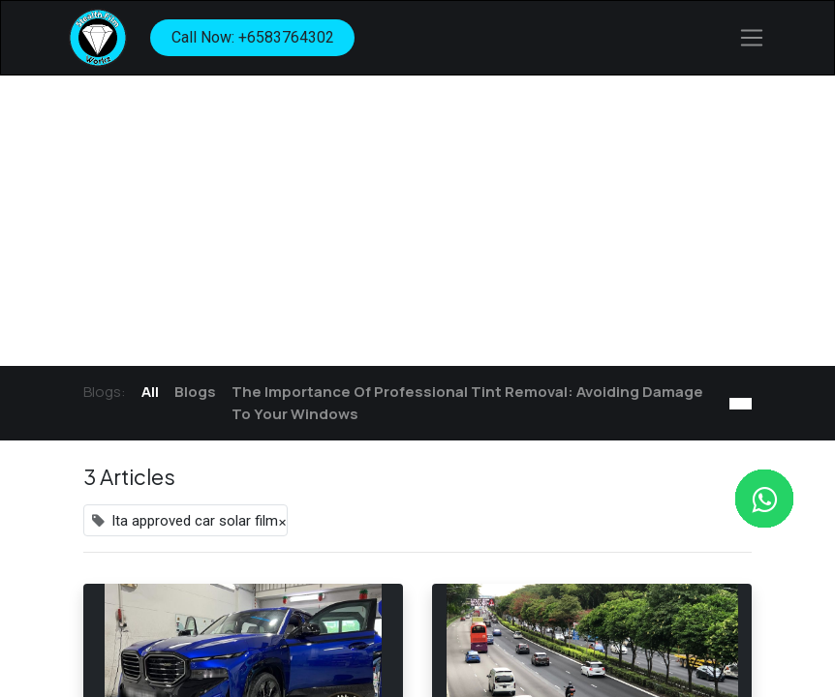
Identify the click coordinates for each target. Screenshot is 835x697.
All (150, 391)
